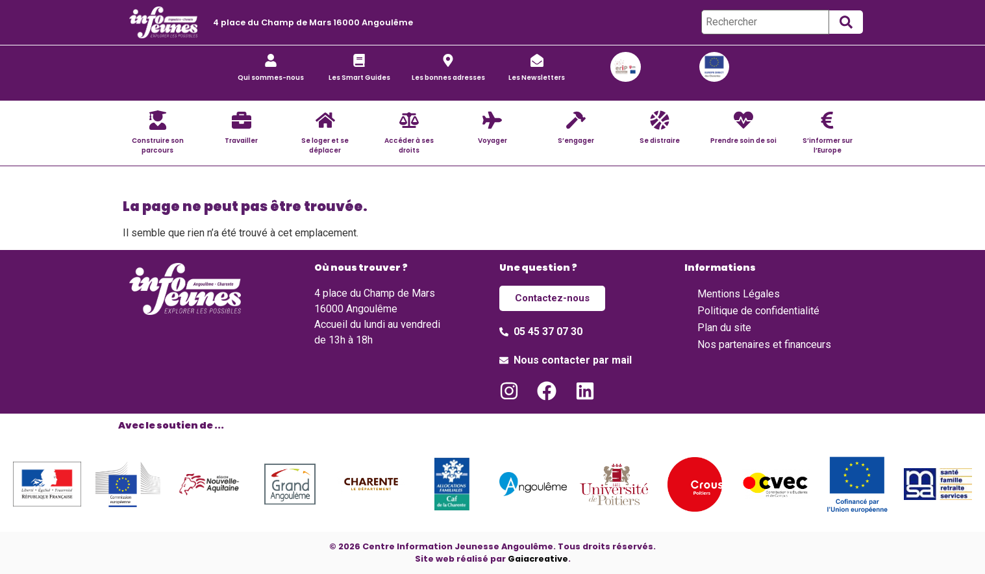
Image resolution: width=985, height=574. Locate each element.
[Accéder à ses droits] (409, 120)
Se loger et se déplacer (325, 145)
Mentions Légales (738, 294)
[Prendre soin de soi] (743, 120)
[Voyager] (492, 120)
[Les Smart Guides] (359, 60)
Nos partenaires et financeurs (764, 344)
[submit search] (846, 22)
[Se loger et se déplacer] (325, 120)
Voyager (492, 140)
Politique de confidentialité (758, 311)
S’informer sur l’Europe (828, 145)
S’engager (576, 140)
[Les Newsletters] (536, 60)
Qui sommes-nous (271, 77)
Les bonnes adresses (448, 77)
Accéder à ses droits (409, 145)
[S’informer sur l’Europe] (827, 120)
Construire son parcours (158, 145)
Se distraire (660, 140)
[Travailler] (241, 120)
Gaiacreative (538, 558)
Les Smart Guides (359, 77)
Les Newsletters (536, 77)
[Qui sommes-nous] (270, 60)
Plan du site (724, 327)
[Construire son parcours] (158, 120)
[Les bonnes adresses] (448, 60)
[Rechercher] (765, 22)
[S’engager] (576, 120)
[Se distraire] (659, 120)
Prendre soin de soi (743, 140)
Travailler (241, 140)
